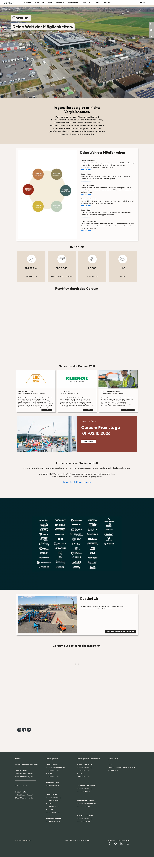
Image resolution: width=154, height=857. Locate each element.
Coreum (9, 3)
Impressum (74, 840)
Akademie (60, 3)
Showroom (27, 3)
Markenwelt (39, 3)
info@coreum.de (52, 785)
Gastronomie (86, 3)
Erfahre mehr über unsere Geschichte (120, 632)
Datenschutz (85, 840)
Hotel (97, 3)
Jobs (110, 764)
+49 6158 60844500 (53, 818)
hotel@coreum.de (53, 821)
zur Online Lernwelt (128, 410)
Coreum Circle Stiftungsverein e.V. (121, 767)
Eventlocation (72, 3)
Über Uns (106, 3)
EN (141, 3)
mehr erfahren (47, 410)
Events (50, 3)
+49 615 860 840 (52, 782)
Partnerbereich (114, 770)
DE (144, 3)
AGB (66, 840)
